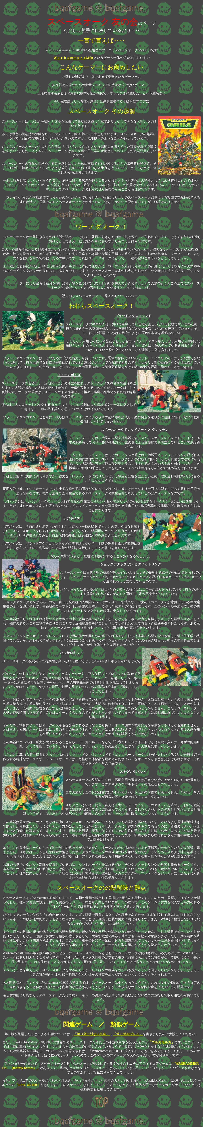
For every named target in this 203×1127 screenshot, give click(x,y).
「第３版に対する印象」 (92, 1034)
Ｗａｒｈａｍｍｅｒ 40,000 (73, 58)
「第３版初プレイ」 (128, 1034)
